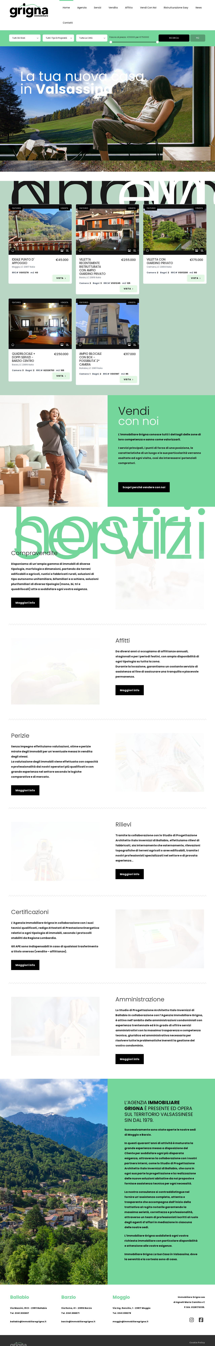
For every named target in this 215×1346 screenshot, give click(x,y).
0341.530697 (22, 1313)
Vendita (113, 7)
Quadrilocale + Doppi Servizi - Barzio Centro (23, 357)
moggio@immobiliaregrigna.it (130, 1321)
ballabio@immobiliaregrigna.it (28, 1321)
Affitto (129, 7)
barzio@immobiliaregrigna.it (78, 1321)
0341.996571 (72, 1313)
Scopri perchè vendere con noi (144, 487)
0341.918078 (124, 1313)
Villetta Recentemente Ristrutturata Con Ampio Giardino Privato (92, 266)
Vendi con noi (148, 7)
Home (66, 7)
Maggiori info (25, 603)
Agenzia (82, 7)
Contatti (68, 22)
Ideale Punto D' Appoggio (23, 261)
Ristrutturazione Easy (176, 7)
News (199, 7)
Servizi (97, 7)
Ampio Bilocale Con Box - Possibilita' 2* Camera (90, 359)
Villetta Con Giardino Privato (160, 261)
